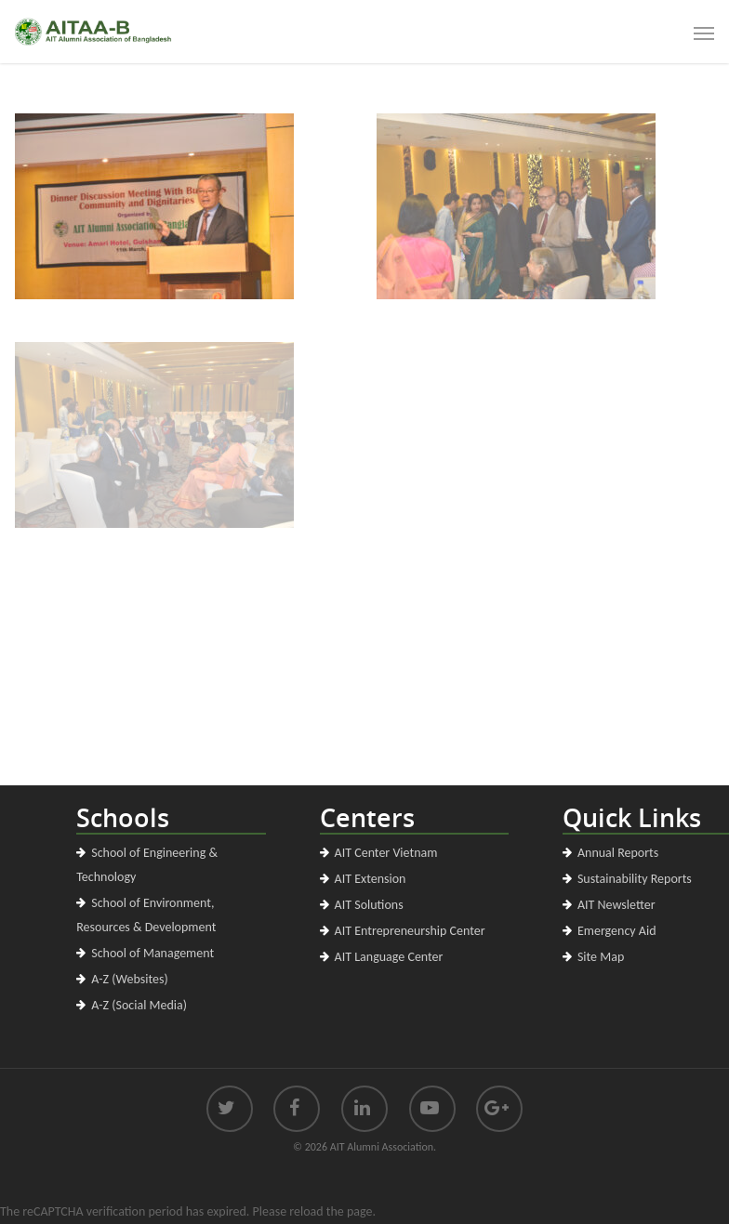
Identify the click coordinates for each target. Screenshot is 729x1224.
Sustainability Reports (634, 879)
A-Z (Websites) (129, 979)
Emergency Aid (616, 931)
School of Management (152, 953)
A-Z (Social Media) (139, 1005)
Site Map (600, 957)
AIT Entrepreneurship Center (410, 931)
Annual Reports (617, 853)
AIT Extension (370, 879)
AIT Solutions (369, 905)
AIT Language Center (389, 957)
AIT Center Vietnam (386, 853)
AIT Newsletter (616, 905)
